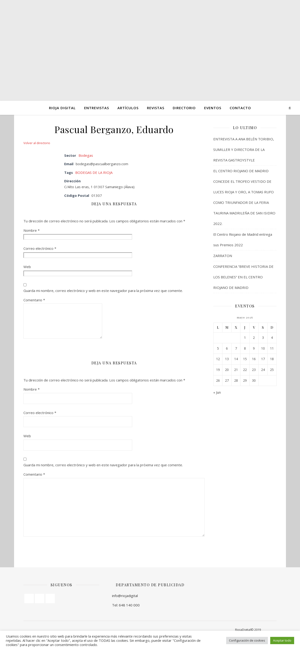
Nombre (31, 230)
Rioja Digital (62, 107)
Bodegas (86, 155)
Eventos (212, 107)
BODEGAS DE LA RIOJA (93, 172)
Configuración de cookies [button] (247, 640)
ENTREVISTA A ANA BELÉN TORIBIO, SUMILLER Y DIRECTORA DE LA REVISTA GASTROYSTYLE (243, 149)
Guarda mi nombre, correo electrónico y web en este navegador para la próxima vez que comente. (103, 290)
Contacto (240, 107)
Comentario (34, 300)
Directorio (184, 107)
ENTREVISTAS (96, 107)
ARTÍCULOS (128, 107)
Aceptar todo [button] (282, 640)
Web (27, 266)
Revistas (155, 107)
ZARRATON (222, 255)
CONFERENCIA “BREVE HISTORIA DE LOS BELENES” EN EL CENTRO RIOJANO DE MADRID (243, 277)
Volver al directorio (36, 143)
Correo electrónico (39, 248)
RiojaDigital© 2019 (248, 630)
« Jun (217, 392)
